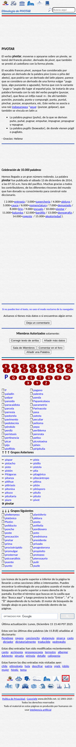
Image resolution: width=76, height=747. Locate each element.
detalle (41, 656)
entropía (19, 201)
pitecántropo (41, 478)
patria (48, 666)
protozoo (38, 555)
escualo (38, 209)
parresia (10, 412)
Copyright (32, 698)
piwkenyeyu (12, 514)
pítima (37, 481)
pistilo (37, 463)
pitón (36, 485)
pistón (9, 470)
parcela (9, 408)
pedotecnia (12, 423)
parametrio (40, 405)
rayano (19, 638)
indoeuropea (20, 107)
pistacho (10, 463)
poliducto (11, 525)
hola (27, 666)
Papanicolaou (41, 401)
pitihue (9, 481)
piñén (36, 445)
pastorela (10, 416)
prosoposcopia (34, 652)
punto (8, 566)
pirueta (19, 656)
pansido (10, 401)
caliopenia (54, 656)
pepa (36, 427)
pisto (8, 467)
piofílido (10, 449)
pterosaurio (40, 558)
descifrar (37, 666)
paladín (9, 394)
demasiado (64, 205)
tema (23, 670)
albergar (63, 652)
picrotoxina (40, 441)
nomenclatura (38, 205)
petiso (37, 438)
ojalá (57, 666)
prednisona (40, 536)
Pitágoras (10, 474)
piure (8, 500)
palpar (9, 397)
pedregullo (59, 642)
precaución (11, 536)
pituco (9, 492)
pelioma (38, 423)
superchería (43, 201)
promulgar (11, 551)
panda (37, 397)
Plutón (9, 522)
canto (5, 652)
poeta (36, 522)
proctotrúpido (13, 547)
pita (35, 470)
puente (9, 562)
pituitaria (10, 496)
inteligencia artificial (40, 709)
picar (8, 441)
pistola (37, 467)
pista (36, 459)
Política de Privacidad (14, 698)
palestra (38, 394)
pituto (37, 496)
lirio (20, 209)
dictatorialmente (25, 642)
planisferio (39, 514)
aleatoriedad (53, 216)
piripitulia (39, 449)
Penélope (7, 638)
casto (70, 638)
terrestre (50, 652)
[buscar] (29, 616)
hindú (15, 670)
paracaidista (12, 405)
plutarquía (48, 638)
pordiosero (40, 529)
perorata (38, 434)
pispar (9, 459)
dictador (8, 642)
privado (38, 544)
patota (37, 416)
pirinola (30, 656)
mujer (5, 670)
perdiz (9, 430)
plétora (37, 518)
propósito (39, 551)
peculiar (38, 419)
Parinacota (39, 408)
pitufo (37, 492)
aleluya (65, 201)
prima (8, 544)
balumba (17, 212)
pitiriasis (10, 485)
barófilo (40, 212)
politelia (38, 525)
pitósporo (39, 489)
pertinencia (12, 438)
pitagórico (39, 474)
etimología (16, 666)
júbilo (65, 666)
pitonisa (10, 489)
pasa (36, 412)
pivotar (60, 209)
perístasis (10, 434)
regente (27, 216)
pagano (37, 390)
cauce (14, 205)
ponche (9, 529)
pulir (36, 562)
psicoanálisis (12, 558)
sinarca (60, 638)
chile (4, 666)
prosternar (11, 555)
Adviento (7, 656)
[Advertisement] (38, 32)
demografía (65, 212)
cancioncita (33, 638)
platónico (10, 518)
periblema (39, 430)
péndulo (10, 427)
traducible (44, 642)
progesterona (41, 547)
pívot (36, 500)
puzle (36, 566)
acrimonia (17, 652)
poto (36, 533)
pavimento (11, 419)
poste (8, 533)
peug (33, 107)
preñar (9, 540)
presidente (39, 540)
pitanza (9, 478)
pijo (7, 445)
